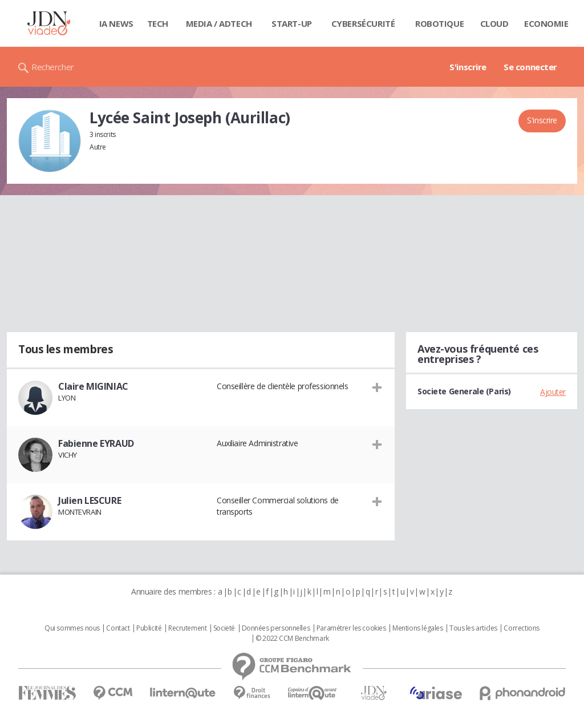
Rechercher (52, 66)
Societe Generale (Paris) (464, 391)
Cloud (494, 23)
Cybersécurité (363, 23)
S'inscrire (467, 66)
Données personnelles (276, 628)
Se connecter (530, 66)
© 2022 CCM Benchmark (292, 639)
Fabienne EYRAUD (96, 443)
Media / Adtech (219, 23)
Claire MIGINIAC (93, 386)
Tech (157, 23)
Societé (224, 628)
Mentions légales (417, 628)
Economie (546, 23)
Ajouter (553, 391)
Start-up (291, 23)
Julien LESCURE (89, 500)
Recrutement (187, 628)
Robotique (439, 23)
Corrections (521, 628)
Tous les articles (473, 628)
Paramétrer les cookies (351, 628)
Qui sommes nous (72, 628)
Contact (117, 628)
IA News (116, 23)
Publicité (148, 628)
